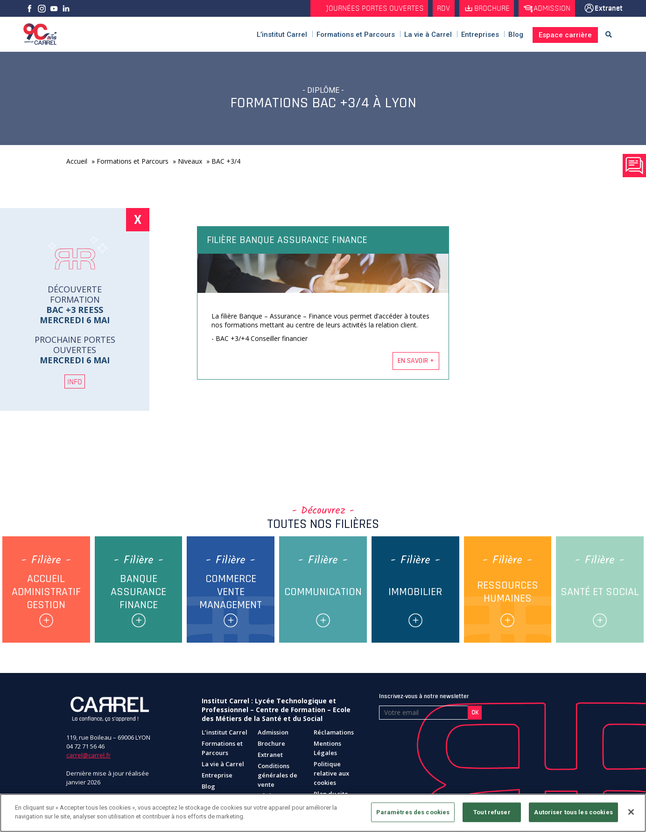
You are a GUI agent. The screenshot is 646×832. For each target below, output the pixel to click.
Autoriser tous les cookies (573, 812)
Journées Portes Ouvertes (371, 8)
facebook (29, 8)
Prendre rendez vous (634, 165)
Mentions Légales (327, 750)
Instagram (41, 8)
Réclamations (334, 734)
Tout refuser (492, 812)
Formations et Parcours (222, 750)
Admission (551, 8)
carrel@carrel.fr (88, 757)
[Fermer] (631, 812)
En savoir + (416, 361)
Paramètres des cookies (413, 812)
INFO (74, 381)
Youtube (54, 8)
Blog (208, 788)
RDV (440, 8)
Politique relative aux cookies (331, 775)
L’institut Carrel (224, 734)
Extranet (609, 8)
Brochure (489, 8)
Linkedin (66, 8)
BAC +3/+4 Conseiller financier (262, 338)
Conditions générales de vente (277, 776)
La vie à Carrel (223, 766)
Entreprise (217, 777)
